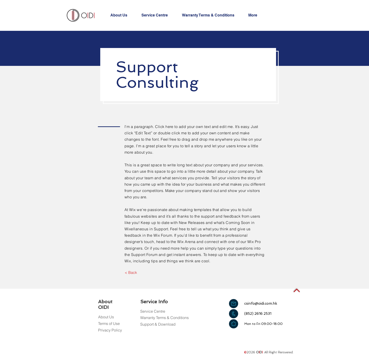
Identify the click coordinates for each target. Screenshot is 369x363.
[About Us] (109, 317)
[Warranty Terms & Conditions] (164, 318)
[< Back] (130, 272)
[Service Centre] (152, 311)
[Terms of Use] (109, 323)
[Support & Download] (158, 324)
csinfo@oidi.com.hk (260, 303)
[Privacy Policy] (110, 330)
